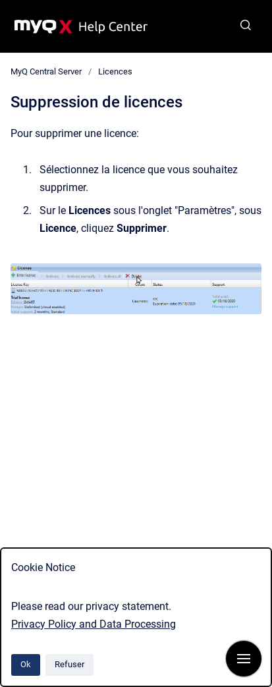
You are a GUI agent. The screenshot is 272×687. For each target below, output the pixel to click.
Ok (25, 664)
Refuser (69, 664)
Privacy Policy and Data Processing (93, 624)
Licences (115, 71)
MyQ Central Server (46, 71)
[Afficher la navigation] (243, 658)
